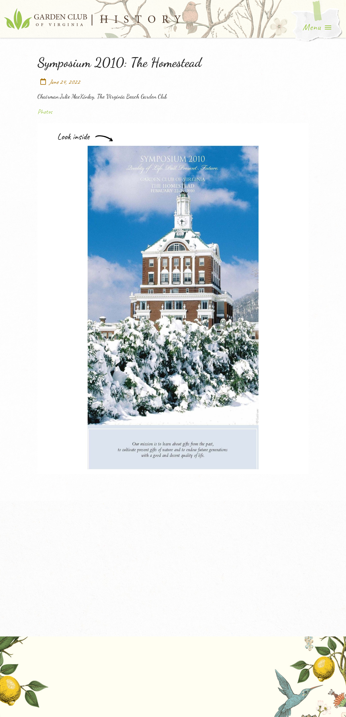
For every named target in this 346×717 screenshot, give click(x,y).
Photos (44, 112)
